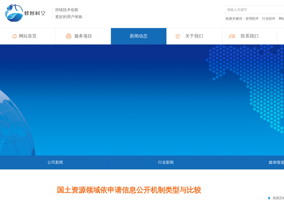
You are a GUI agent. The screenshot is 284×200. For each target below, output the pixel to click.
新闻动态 (139, 36)
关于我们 (194, 36)
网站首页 (28, 36)
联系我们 (249, 36)
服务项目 (83, 36)
